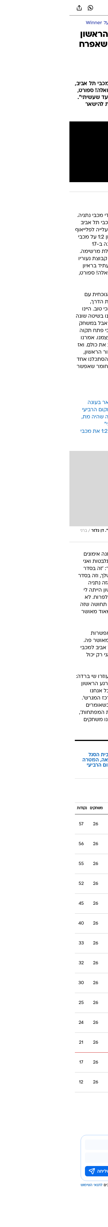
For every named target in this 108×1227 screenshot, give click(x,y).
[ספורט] (96, 23)
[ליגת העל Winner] (34, 23)
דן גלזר (47, 1101)
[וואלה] (54, 8)
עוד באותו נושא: (89, 1101)
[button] (83, 7)
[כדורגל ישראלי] (71, 23)
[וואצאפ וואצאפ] (21, 8)
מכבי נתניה (64, 1101)
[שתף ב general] (10, 8)
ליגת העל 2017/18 (80, 794)
